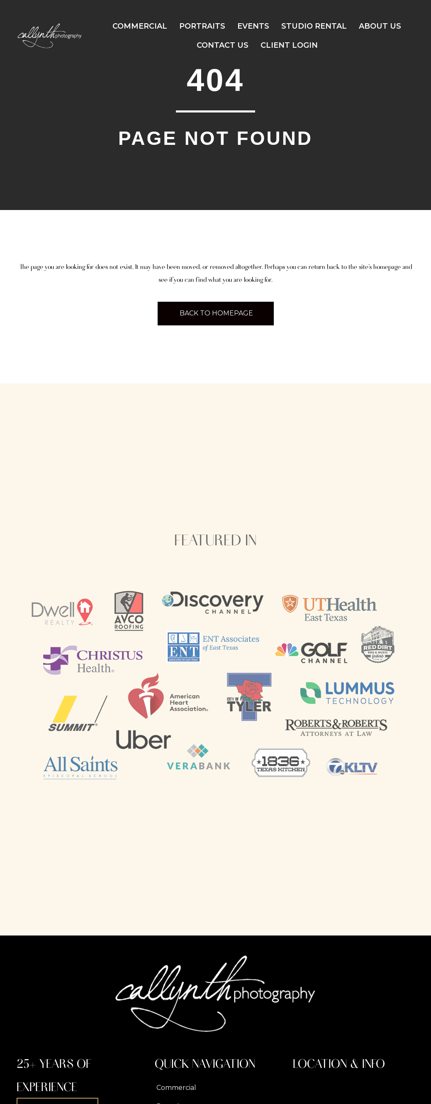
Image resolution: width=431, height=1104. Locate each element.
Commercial (139, 26)
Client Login (289, 45)
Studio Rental (314, 26)
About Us (380, 26)
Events (253, 26)
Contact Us (222, 45)
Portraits (202, 26)
